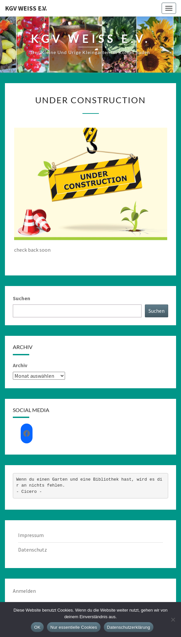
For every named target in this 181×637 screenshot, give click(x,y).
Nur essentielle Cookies (73, 627)
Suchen (21, 298)
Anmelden (24, 591)
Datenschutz (32, 549)
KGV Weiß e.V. (26, 8)
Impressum (31, 535)
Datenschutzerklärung (128, 627)
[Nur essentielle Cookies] (173, 619)
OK (37, 627)
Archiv (20, 365)
